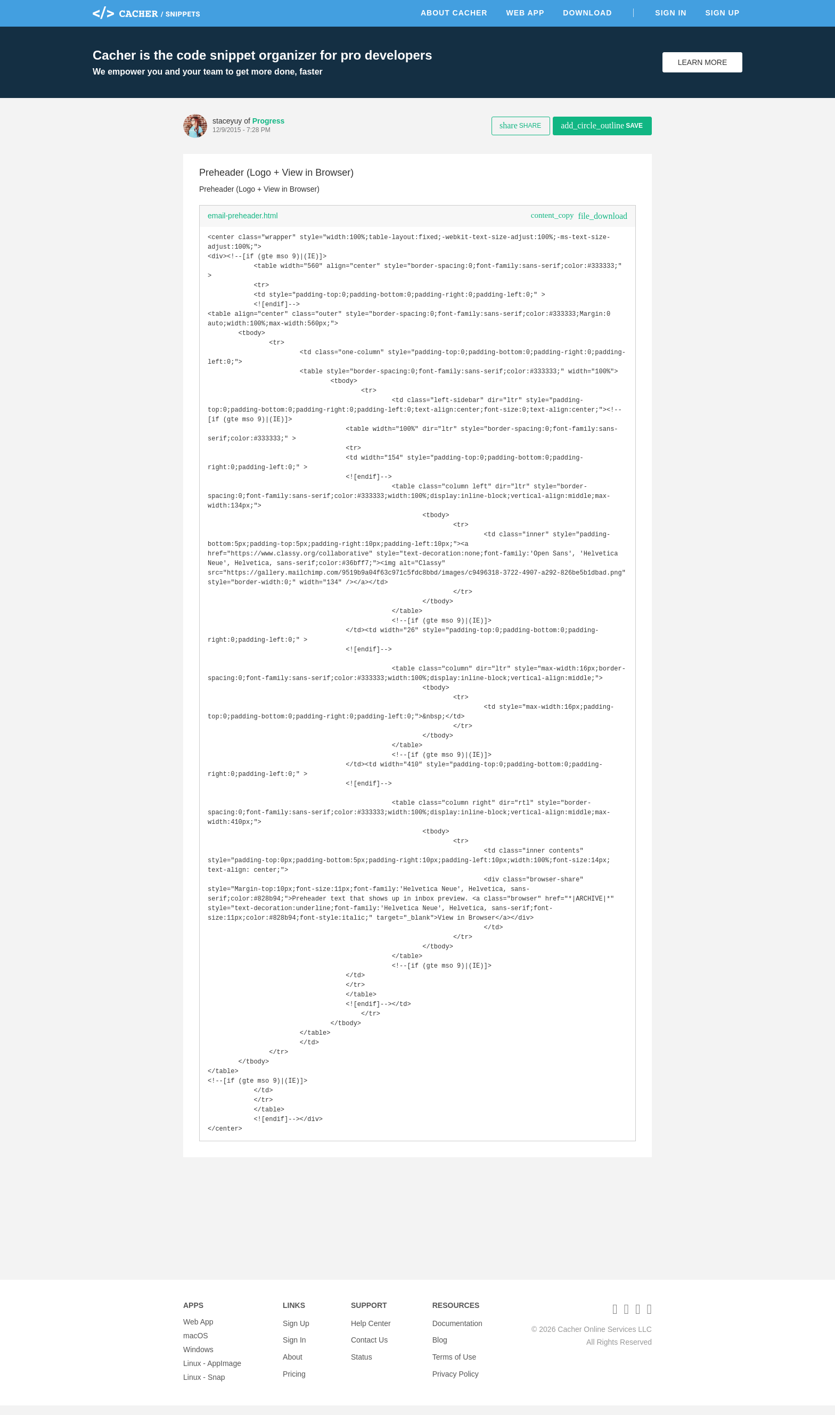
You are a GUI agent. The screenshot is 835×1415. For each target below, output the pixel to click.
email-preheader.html (243, 215)
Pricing (294, 1373)
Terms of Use (454, 1359)
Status (361, 1359)
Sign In (670, 13)
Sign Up (722, 13)
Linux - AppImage (212, 1373)
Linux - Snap (204, 1387)
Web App (525, 13)
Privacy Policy (455, 1373)
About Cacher (454, 13)
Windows (198, 1359)
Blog (439, 1345)
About (292, 1359)
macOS (195, 1345)
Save (602, 125)
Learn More (702, 62)
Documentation (457, 1331)
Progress (268, 121)
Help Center (371, 1331)
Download (587, 13)
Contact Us (369, 1345)
